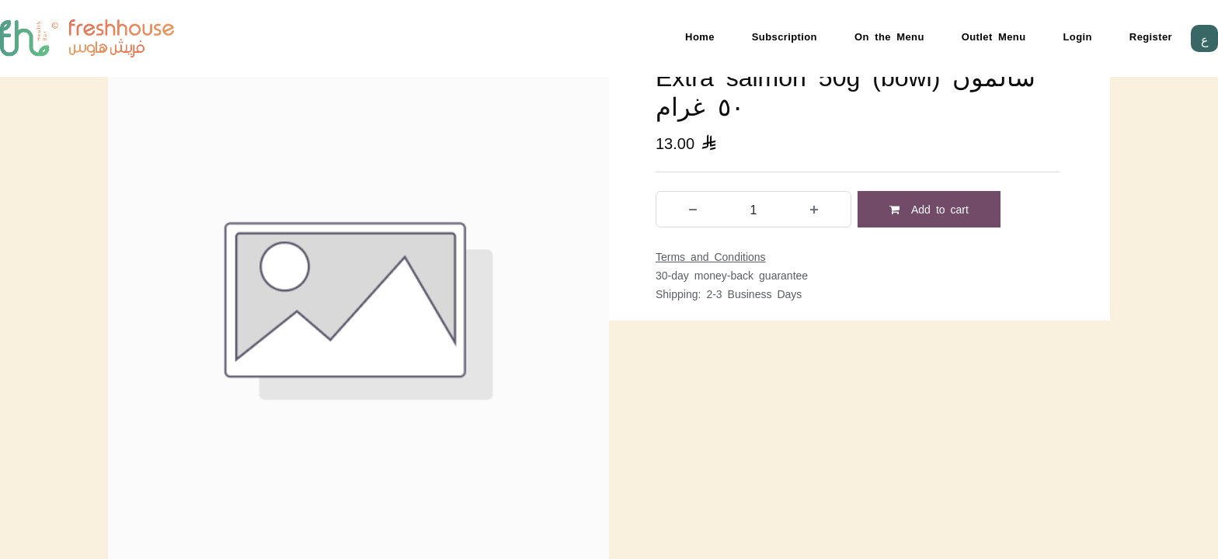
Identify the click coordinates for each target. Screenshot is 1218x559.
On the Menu (889, 36)
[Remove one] (692, 209)
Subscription (784, 36)
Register (1150, 36)
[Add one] (814, 209)
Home (700, 36)
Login (1077, 36)
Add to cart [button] (929, 209)
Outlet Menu (994, 36)
